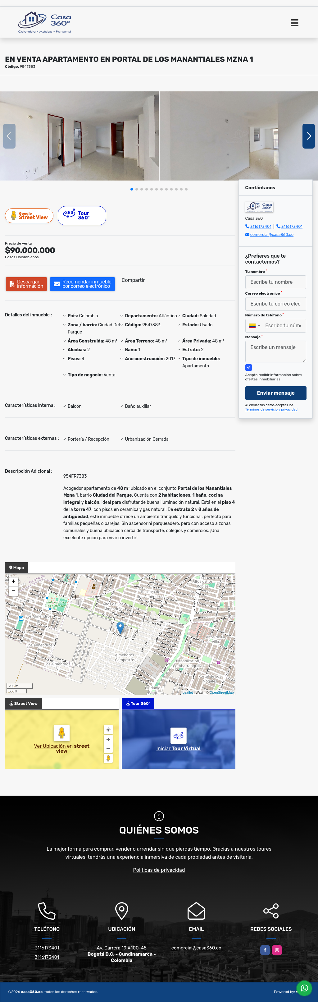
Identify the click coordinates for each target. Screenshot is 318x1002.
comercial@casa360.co (271, 234)
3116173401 (260, 226)
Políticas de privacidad (159, 870)
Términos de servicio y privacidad (271, 409)
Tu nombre (256, 271)
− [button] (13, 591)
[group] (79, 135)
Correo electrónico (263, 293)
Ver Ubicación (50, 746)
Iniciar (179, 749)
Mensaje (254, 336)
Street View (29, 215)
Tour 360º (76, 215)
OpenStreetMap (222, 692)
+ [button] (13, 582)
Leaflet (188, 692)
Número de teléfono (264, 315)
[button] (131, 189)
